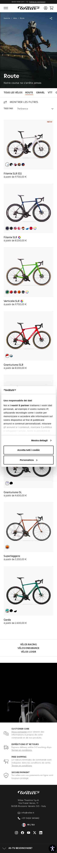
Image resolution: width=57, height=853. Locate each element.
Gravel (40, 93)
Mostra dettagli (39, 440)
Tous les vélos (13, 93)
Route (29, 93)
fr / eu (28, 824)
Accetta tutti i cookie (28, 450)
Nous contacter (19, 732)
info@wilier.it (26, 813)
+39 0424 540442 (28, 818)
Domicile (7, 18)
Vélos (15, 18)
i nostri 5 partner (19, 405)
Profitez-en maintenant (37, 2)
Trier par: (8, 109)
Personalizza (28, 460)
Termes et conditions (22, 750)
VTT (50, 93)
